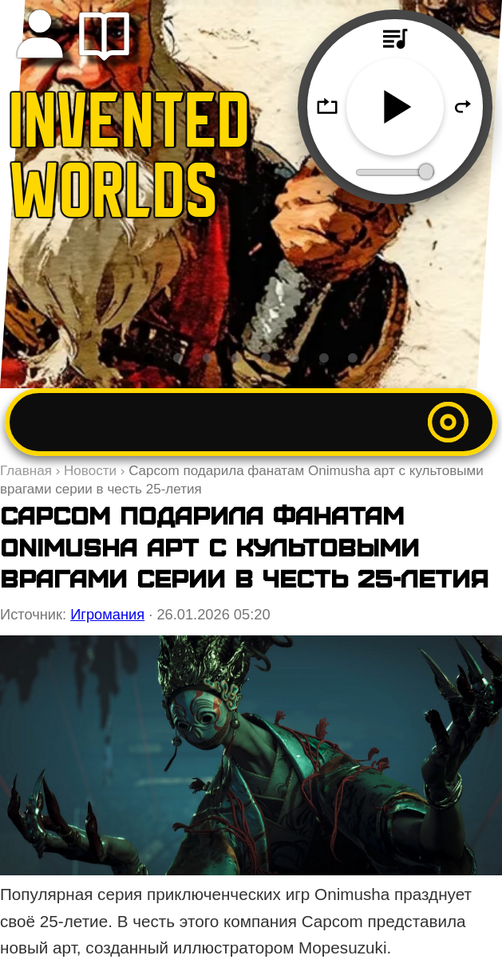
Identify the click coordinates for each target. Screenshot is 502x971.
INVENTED (130, 127)
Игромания (107, 614)
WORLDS (114, 197)
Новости (90, 470)
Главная (26, 470)
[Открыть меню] (448, 422)
